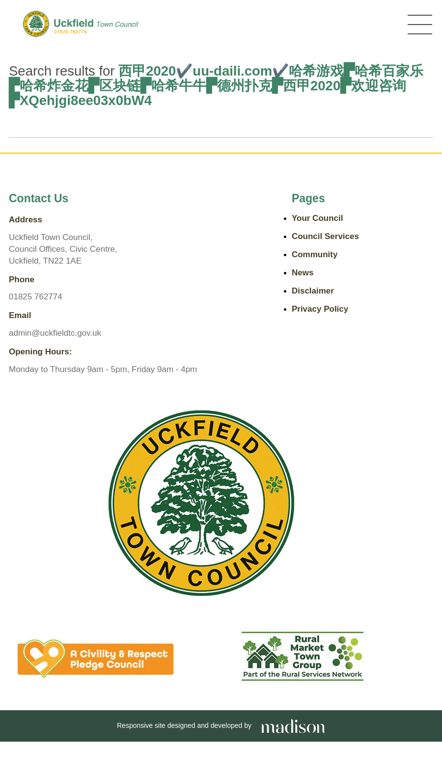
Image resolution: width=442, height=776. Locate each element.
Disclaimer (313, 291)
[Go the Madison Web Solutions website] (293, 725)
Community (315, 254)
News (302, 272)
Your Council (317, 218)
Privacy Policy (320, 309)
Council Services (325, 236)
